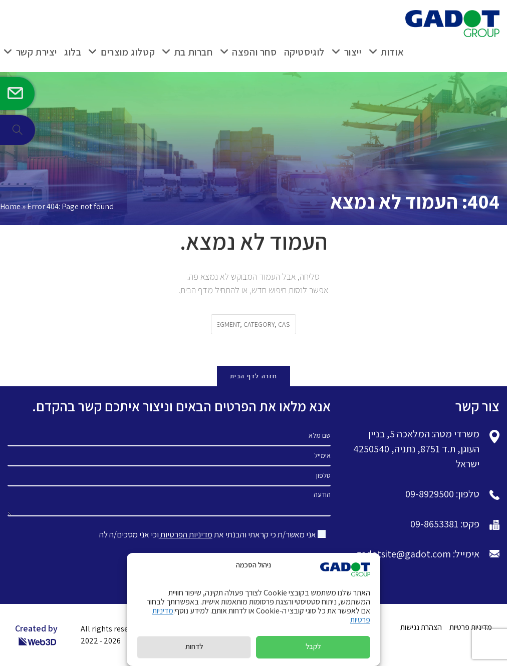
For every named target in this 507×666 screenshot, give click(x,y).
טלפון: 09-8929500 (442, 493)
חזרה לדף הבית (253, 376)
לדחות (194, 646)
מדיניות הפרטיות (185, 534)
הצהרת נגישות (421, 627)
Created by (36, 634)
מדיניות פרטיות (470, 627)
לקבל (313, 646)
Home (10, 206)
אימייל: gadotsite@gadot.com (417, 553)
